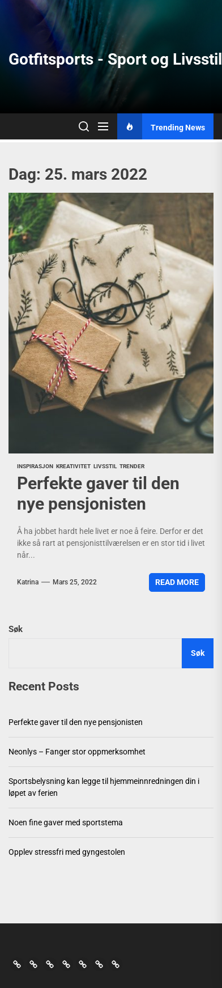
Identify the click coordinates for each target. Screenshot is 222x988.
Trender (131, 466)
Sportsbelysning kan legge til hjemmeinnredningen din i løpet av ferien (103, 787)
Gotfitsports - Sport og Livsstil (115, 59)
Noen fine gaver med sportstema (65, 822)
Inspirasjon (35, 466)
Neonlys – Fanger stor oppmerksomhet (77, 751)
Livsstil (105, 466)
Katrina (28, 582)
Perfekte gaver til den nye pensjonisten (98, 493)
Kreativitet (73, 466)
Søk (15, 629)
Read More (177, 582)
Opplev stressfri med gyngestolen (66, 851)
